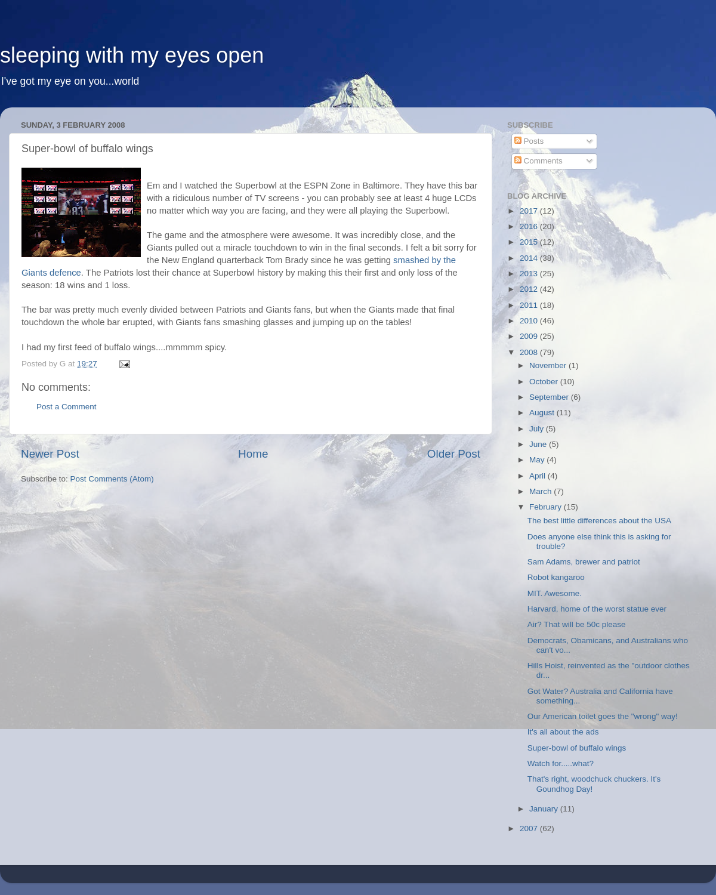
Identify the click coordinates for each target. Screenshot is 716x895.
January (544, 808)
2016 (530, 226)
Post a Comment (66, 406)
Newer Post (50, 454)
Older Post (453, 454)
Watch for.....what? (560, 763)
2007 (530, 828)
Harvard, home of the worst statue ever (596, 608)
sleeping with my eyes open (132, 55)
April (538, 475)
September (550, 397)
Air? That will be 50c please (576, 624)
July (537, 428)
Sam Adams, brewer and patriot (583, 561)
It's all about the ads (563, 731)
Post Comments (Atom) (112, 478)
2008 (530, 352)
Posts (529, 141)
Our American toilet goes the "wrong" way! (602, 716)
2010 (530, 320)
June (539, 444)
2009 (530, 336)
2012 (530, 289)
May (538, 459)
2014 (530, 258)
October (544, 381)
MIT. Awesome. (554, 593)
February (546, 506)
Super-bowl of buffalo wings (576, 747)
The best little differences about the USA (599, 520)
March (541, 491)
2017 (530, 210)
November (549, 365)
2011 (530, 305)
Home (253, 454)
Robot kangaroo (556, 577)
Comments (538, 160)
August (543, 412)
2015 (530, 241)
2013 (530, 273)
